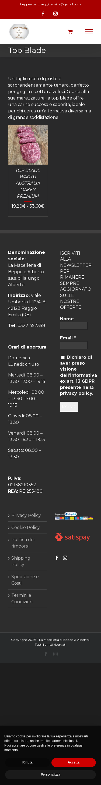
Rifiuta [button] (27, 762)
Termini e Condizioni (22, 598)
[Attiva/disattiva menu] (89, 31)
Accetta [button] (73, 762)
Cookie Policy (25, 527)
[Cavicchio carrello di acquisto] (70, 31)
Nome (67, 318)
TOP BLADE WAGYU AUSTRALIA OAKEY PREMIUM (27, 183)
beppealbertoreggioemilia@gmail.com (50, 4)
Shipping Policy (20, 561)
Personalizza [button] (50, 774)
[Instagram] (65, 558)
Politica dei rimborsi (22, 543)
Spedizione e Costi (25, 580)
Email (68, 337)
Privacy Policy (26, 515)
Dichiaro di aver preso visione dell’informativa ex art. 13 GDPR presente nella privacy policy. (78, 375)
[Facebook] (57, 558)
